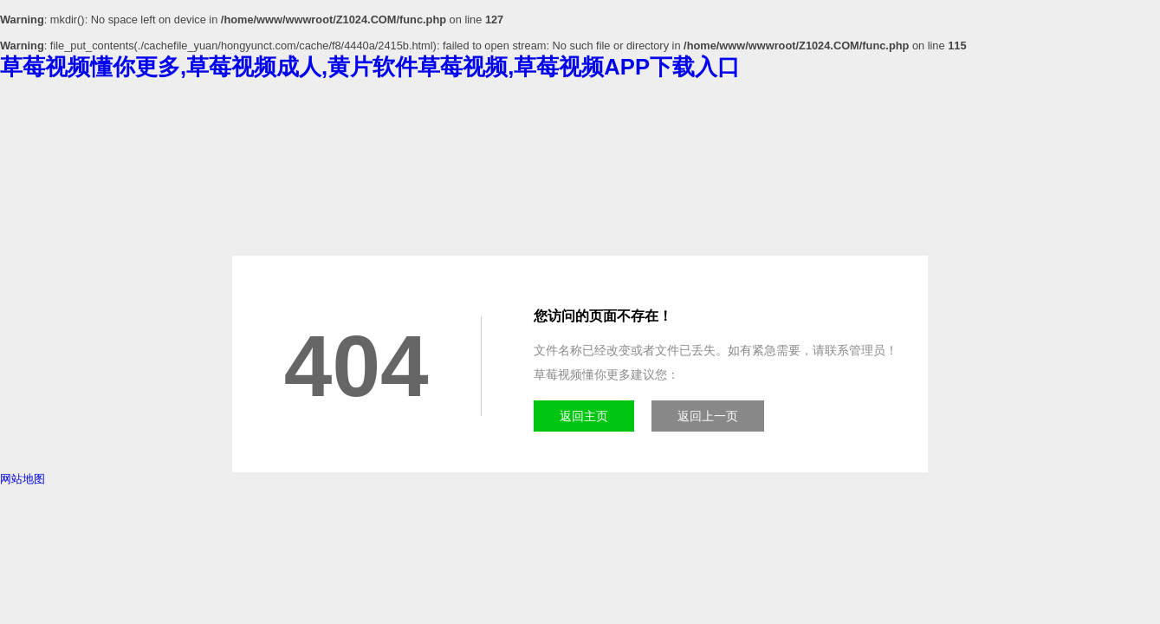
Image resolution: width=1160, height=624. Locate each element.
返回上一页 (707, 416)
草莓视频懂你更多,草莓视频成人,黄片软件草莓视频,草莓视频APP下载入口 (370, 67)
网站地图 (22, 478)
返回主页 (584, 416)
